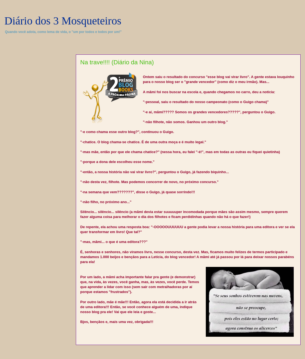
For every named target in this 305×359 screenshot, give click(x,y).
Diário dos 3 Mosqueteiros (62, 21)
